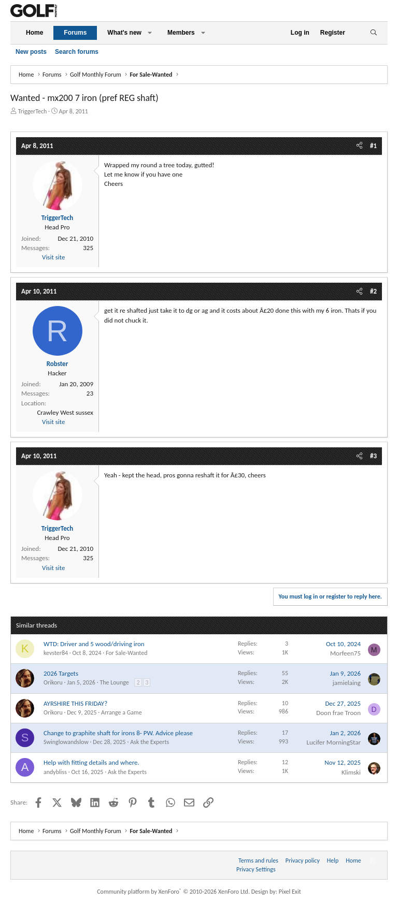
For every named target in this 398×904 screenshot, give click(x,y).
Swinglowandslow (66, 742)
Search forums (76, 51)
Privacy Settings (256, 869)
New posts (31, 51)
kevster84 (56, 653)
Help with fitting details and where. (91, 762)
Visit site (53, 257)
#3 (373, 456)
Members (181, 32)
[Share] (359, 146)
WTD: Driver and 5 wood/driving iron (94, 644)
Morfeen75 (345, 653)
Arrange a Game (121, 712)
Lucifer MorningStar (333, 742)
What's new (124, 32)
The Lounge (114, 682)
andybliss (55, 772)
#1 (373, 146)
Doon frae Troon (338, 713)
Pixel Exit (290, 891)
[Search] (373, 33)
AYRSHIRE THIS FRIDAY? (75, 703)
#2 (373, 291)
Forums (75, 32)
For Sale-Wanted (127, 653)
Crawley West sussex (65, 412)
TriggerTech (32, 111)
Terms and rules (258, 860)
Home (34, 32)
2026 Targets (61, 673)
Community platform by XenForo (173, 891)
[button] (150, 33)
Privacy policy (303, 860)
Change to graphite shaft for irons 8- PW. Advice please (118, 733)
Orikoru (53, 682)
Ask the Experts (149, 742)
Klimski (351, 772)
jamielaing (347, 683)
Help (333, 860)
